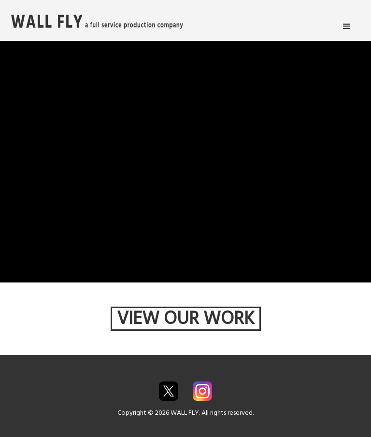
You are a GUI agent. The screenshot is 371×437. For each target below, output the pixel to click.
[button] (346, 26)
